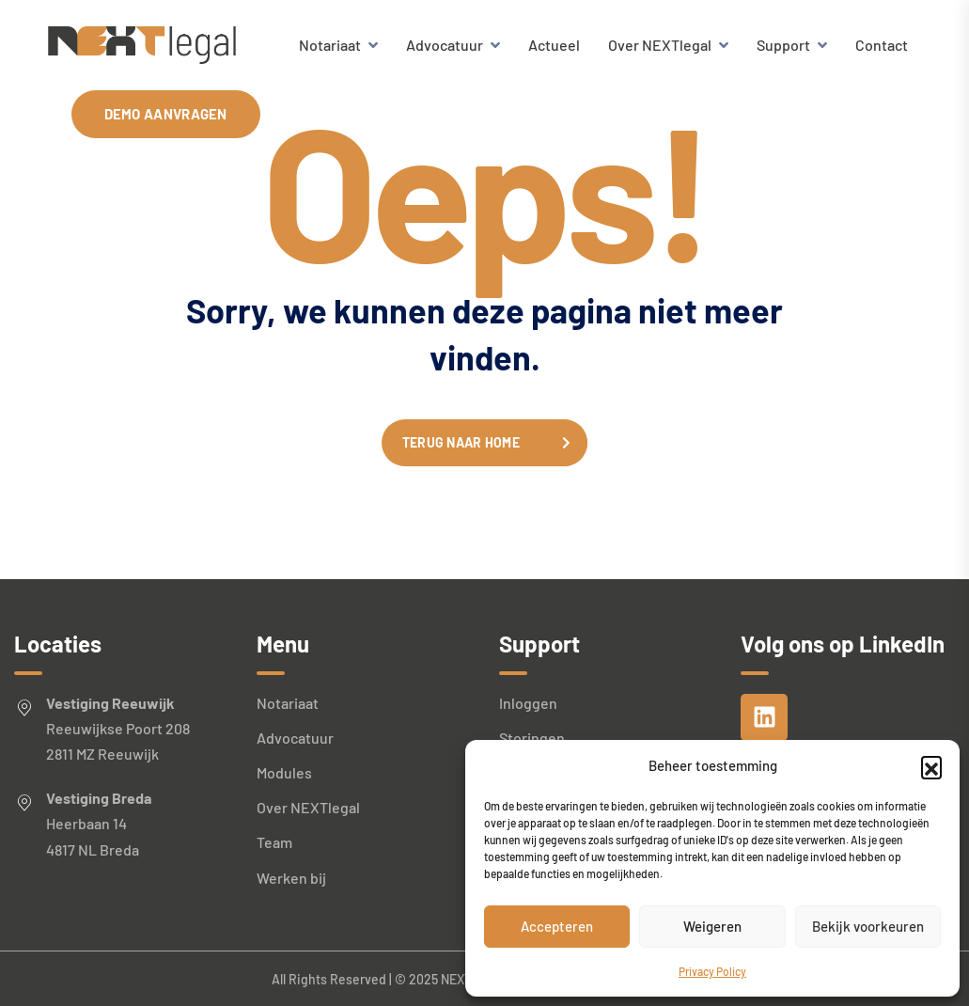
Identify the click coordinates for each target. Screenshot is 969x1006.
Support (783, 45)
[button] (931, 766)
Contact (881, 45)
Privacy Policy (712, 971)
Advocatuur (444, 45)
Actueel (554, 45)
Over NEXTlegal (659, 45)
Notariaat (330, 45)
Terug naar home (461, 442)
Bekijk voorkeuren (868, 926)
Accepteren (557, 926)
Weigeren (712, 926)
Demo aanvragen (165, 113)
